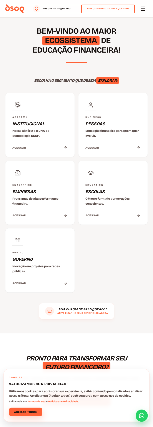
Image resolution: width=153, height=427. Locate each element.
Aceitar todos (25, 411)
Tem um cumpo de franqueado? (108, 8)
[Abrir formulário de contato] (142, 416)
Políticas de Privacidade (63, 401)
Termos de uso (36, 401)
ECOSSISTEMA (71, 40)
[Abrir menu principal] (143, 9)
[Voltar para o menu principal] (14, 8)
